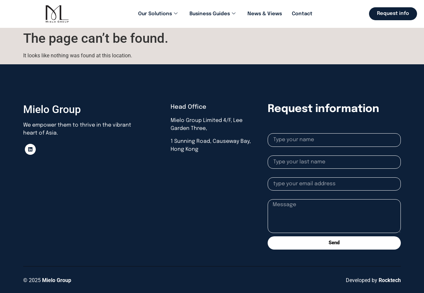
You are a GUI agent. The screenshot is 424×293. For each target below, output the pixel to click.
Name (275, 130)
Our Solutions (158, 14)
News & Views (264, 14)
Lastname (279, 152)
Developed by (373, 280)
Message (278, 196)
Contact (302, 14)
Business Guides (212, 14)
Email (274, 174)
